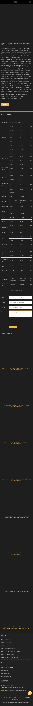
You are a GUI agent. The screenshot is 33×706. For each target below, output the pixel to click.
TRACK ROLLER (5, 640)
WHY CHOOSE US (6, 676)
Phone (3, 307)
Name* (3, 302)
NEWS (20, 698)
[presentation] (13, 321)
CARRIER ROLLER (6, 643)
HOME (5, 698)
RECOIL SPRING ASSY (7, 655)
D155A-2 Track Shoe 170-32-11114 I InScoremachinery (16, 553)
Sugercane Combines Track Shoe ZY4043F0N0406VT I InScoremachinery (16, 590)
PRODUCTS (12, 698)
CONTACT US (17, 700)
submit (13, 327)
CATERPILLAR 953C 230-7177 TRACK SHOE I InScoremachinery (16, 405)
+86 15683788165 (8, 685)
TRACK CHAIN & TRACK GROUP (10, 652)
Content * (4, 312)
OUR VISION (4, 670)
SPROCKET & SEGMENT (8, 649)
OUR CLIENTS (5, 673)
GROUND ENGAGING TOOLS (9, 658)
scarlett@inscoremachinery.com (13, 688)
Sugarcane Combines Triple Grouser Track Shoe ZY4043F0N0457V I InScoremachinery (16, 627)
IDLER (2, 646)
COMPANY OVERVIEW (7, 667)
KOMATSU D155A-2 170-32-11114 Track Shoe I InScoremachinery (16, 442)
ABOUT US (27, 698)
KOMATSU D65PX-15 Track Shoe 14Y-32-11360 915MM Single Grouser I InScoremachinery (16, 516)
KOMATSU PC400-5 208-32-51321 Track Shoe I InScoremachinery (16, 479)
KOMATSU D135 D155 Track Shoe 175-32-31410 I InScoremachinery (16, 368)
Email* (3, 298)
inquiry (5, 104)
